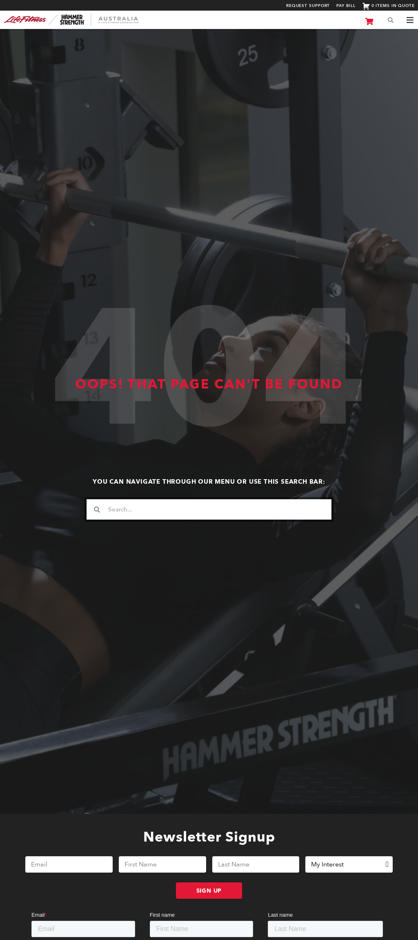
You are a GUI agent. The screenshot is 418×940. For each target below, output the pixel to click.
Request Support (308, 6)
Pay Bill (345, 6)
